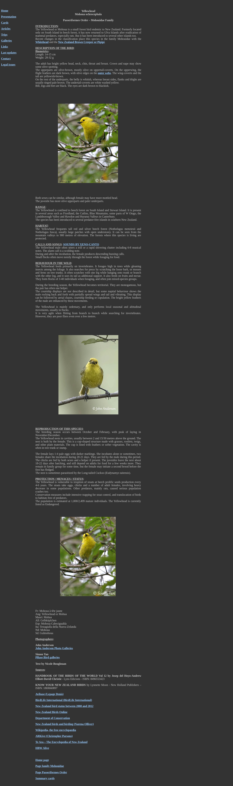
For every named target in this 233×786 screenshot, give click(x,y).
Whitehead (42, 42)
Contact (6, 58)
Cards (4, 22)
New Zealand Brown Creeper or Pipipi (81, 42)
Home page (42, 760)
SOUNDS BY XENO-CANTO (81, 244)
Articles (5, 28)
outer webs (104, 73)
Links (4, 46)
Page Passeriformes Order (51, 772)
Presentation (8, 16)
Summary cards (45, 778)
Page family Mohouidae (49, 765)
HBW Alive (42, 748)
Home (4, 10)
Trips (4, 34)
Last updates (9, 52)
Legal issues (8, 64)
